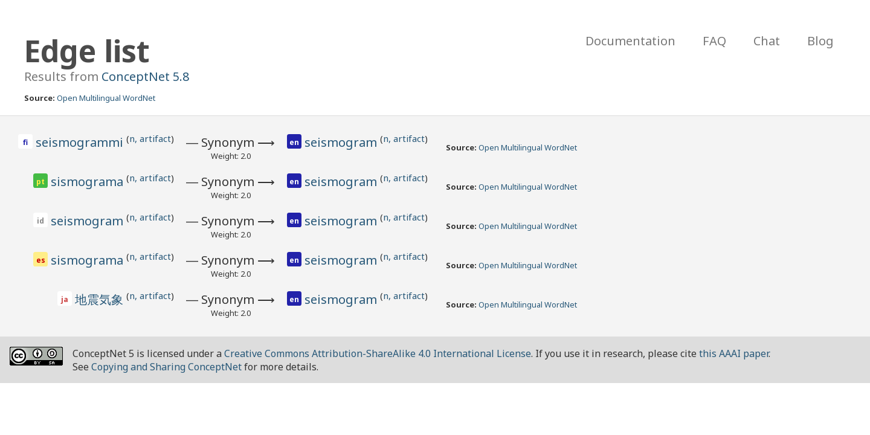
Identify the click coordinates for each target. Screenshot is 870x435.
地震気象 (100, 299)
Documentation (630, 41)
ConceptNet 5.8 (145, 76)
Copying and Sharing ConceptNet (166, 366)
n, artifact (150, 138)
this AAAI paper (733, 353)
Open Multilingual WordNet (106, 97)
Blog (820, 41)
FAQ (714, 41)
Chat (766, 41)
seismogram (342, 142)
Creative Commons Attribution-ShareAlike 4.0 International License (377, 353)
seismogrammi (81, 142)
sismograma (88, 181)
